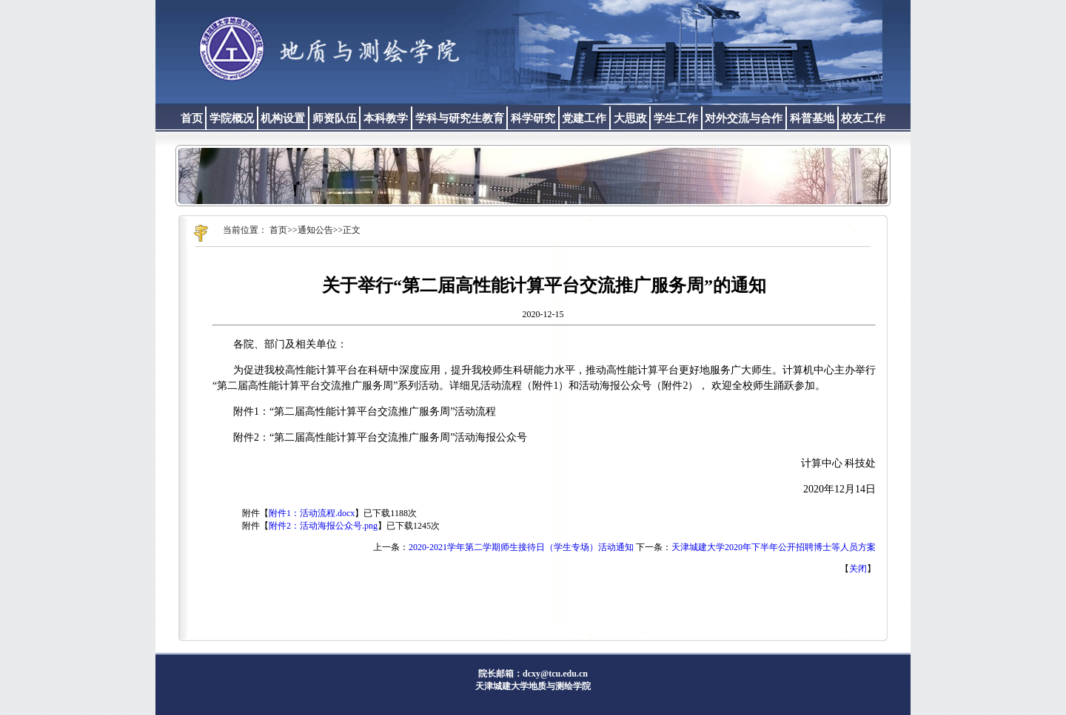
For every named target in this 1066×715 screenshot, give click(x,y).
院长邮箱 (496, 673)
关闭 (858, 568)
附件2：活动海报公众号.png (323, 526)
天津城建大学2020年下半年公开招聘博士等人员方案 (773, 547)
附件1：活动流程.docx (312, 513)
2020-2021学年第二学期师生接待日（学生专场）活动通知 (521, 547)
